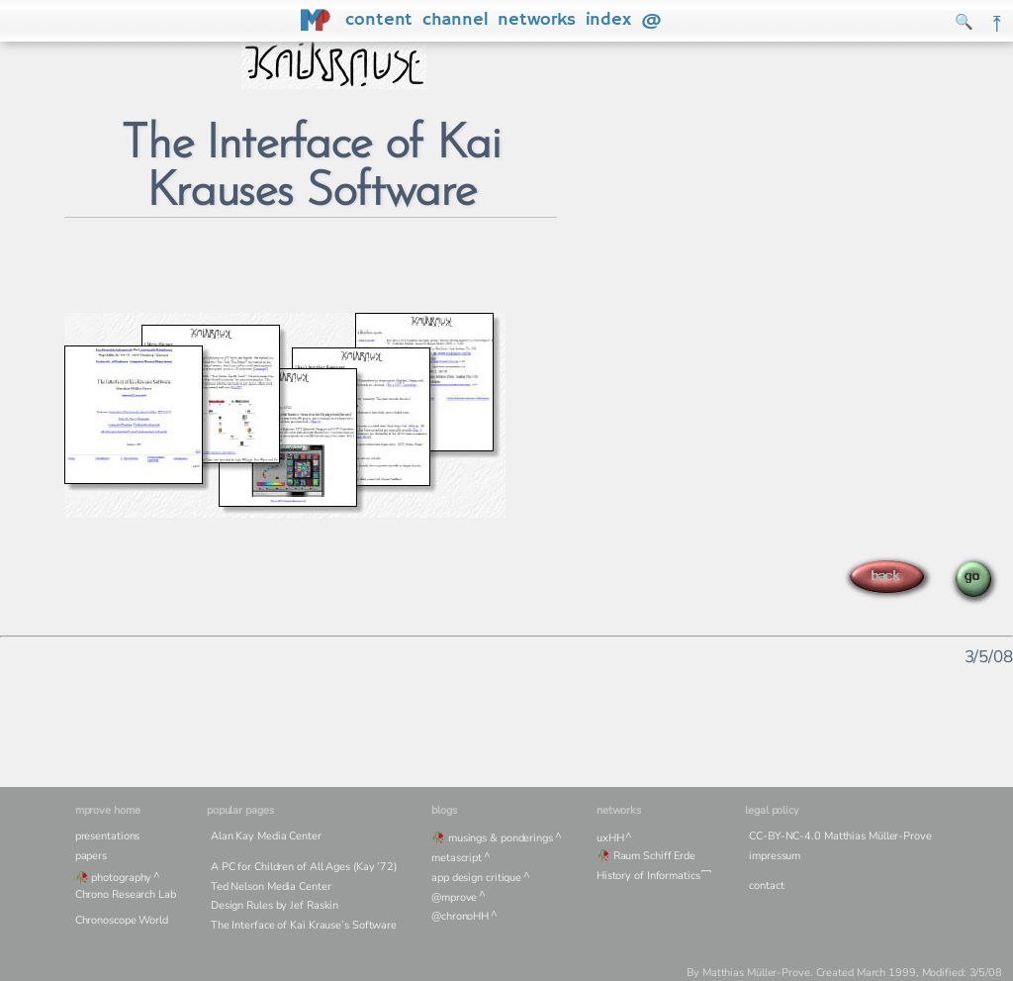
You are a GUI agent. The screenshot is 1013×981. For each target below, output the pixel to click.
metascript (456, 857)
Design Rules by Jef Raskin (274, 905)
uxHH (610, 838)
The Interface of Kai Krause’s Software (304, 925)
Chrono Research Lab (125, 894)
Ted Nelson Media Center (271, 886)
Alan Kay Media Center (266, 836)
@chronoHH (460, 916)
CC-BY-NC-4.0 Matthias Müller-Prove (840, 836)
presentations (107, 836)
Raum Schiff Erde (654, 855)
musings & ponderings (500, 838)
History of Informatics (648, 875)
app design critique (476, 877)
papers (91, 855)
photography (121, 877)
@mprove (454, 897)
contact (766, 885)
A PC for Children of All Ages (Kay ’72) (304, 866)
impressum (774, 855)
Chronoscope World (121, 920)
